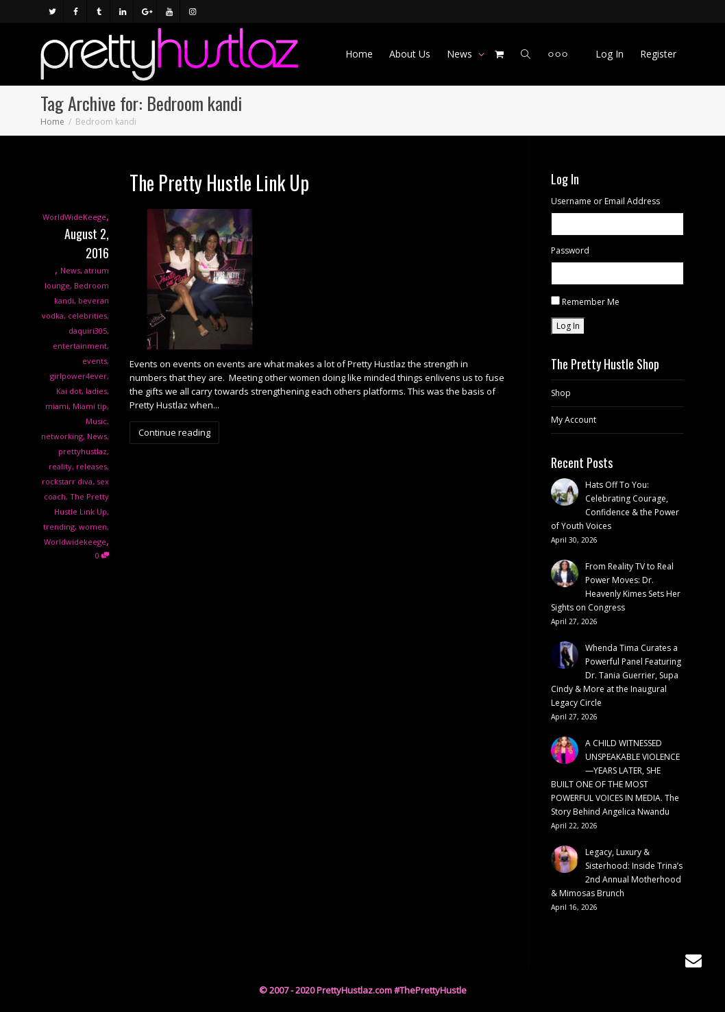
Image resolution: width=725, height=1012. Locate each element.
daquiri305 (88, 330)
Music (96, 421)
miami (57, 406)
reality (60, 466)
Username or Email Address (605, 201)
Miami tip (90, 406)
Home (359, 53)
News (461, 53)
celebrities (87, 315)
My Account (573, 419)
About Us (409, 53)
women (93, 526)
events (94, 361)
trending (59, 526)
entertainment (80, 346)
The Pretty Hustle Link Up (219, 183)
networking (62, 436)
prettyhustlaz (82, 451)
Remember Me (590, 302)
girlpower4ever (78, 376)
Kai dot (69, 391)
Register (658, 53)
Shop (561, 393)
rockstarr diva (67, 481)
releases (91, 466)
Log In (609, 53)
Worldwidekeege (75, 541)
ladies (96, 391)
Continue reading (174, 432)
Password (570, 250)
